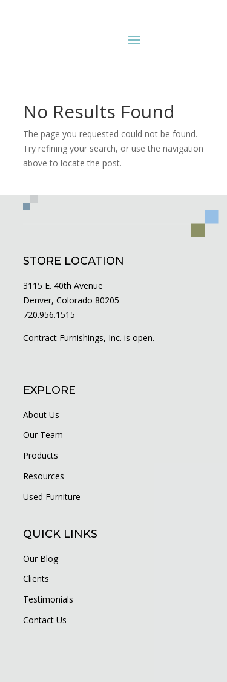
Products (40, 455)
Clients (36, 578)
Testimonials (48, 599)
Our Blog (40, 558)
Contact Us (45, 620)
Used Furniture (52, 496)
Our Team (43, 435)
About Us (41, 414)
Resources (43, 476)
